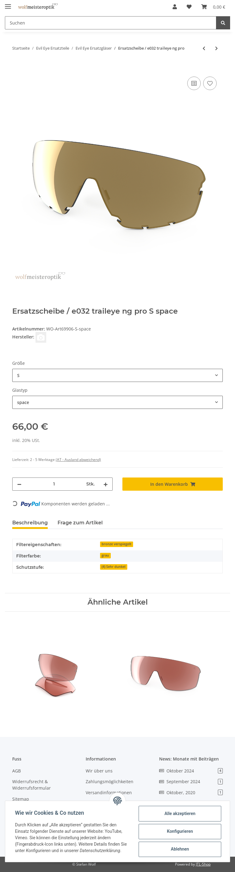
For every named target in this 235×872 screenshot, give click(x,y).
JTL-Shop (203, 864)
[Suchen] (110, 22)
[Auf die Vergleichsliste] (194, 83)
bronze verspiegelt (116, 544)
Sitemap (20, 799)
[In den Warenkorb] (17, 68)
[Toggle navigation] (8, 4)
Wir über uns (99, 771)
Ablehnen (180, 849)
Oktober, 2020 (191, 792)
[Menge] (54, 484)
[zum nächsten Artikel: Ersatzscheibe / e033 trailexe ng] (216, 48)
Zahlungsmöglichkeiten (109, 781)
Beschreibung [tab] (30, 523)
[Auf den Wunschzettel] (210, 83)
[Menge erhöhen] (105, 484)
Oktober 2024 (191, 771)
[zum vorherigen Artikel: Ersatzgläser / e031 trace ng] (204, 48)
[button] (175, 7)
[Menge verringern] (19, 484)
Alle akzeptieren (179, 813)
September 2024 (191, 781)
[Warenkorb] (213, 7)
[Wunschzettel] (189, 7)
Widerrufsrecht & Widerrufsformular (31, 785)
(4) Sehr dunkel (113, 566)
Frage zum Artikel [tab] (80, 523)
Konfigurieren (180, 831)
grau (105, 555)
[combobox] (117, 375)
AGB (16, 771)
